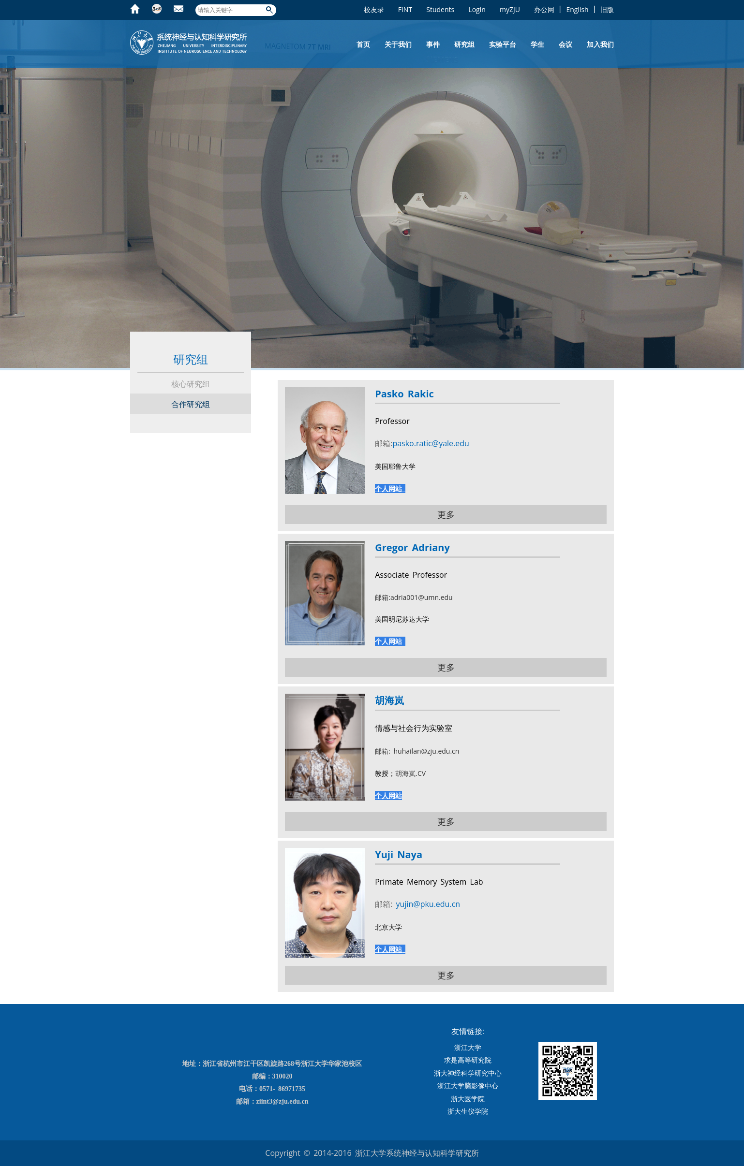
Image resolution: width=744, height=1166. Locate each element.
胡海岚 (389, 700)
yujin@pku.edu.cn (426, 904)
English (577, 9)
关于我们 (398, 44)
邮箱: (382, 597)
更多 (446, 514)
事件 (433, 44)
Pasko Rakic (404, 393)
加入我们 (600, 44)
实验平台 (502, 44)
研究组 (464, 44)
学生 (537, 44)
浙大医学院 (468, 1098)
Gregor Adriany (412, 547)
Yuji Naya (398, 854)
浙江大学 (467, 1047)
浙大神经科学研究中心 (468, 1073)
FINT (405, 9)
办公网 (544, 9)
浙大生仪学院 (467, 1111)
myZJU (510, 9)
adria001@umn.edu (421, 597)
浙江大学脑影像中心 (467, 1085)
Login (476, 9)
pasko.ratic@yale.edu (430, 443)
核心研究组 (190, 384)
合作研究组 (190, 404)
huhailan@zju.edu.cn (425, 751)
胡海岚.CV (410, 773)
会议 (565, 44)
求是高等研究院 (467, 1059)
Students (440, 9)
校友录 (374, 9)
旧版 (607, 9)
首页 (363, 44)
